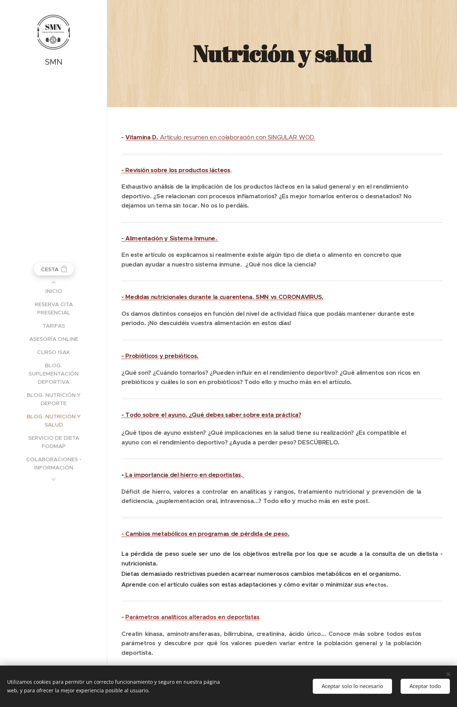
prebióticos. (182, 356)
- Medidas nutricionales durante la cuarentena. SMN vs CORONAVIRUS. (222, 297)
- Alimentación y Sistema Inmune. (170, 238)
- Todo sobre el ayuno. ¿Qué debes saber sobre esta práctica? (211, 415)
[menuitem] (53, 291)
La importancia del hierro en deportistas (183, 475)
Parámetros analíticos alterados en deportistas (192, 617)
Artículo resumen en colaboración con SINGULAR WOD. (220, 137)
